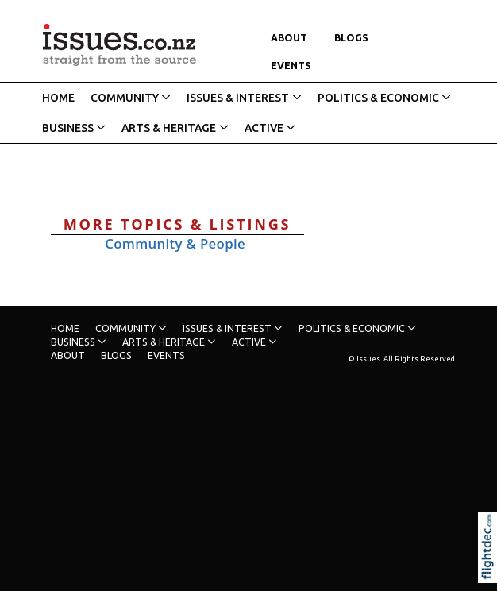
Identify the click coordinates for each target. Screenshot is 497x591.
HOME (58, 97)
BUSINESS (68, 128)
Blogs (351, 38)
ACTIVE (264, 128)
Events (291, 65)
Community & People (175, 243)
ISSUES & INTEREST (238, 97)
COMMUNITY (125, 97)
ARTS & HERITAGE (168, 128)
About (289, 38)
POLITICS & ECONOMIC (378, 97)
